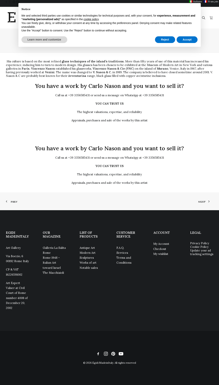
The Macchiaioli (53, 272)
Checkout (159, 249)
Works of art (88, 262)
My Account (161, 244)
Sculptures (87, 257)
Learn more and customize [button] (44, 39)
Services (122, 253)
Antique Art (87, 248)
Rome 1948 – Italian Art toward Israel (52, 263)
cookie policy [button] (91, 19)
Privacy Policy (199, 243)
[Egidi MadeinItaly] (11, 17)
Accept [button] (187, 39)
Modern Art (88, 253)
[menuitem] (211, 1)
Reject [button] (165, 39)
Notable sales (89, 268)
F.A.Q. (120, 248)
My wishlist (160, 254)
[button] (6, 1)
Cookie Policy (199, 247)
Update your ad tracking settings (201, 252)
